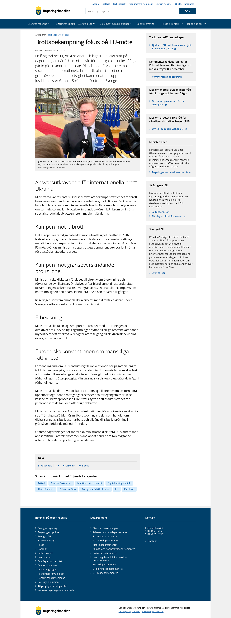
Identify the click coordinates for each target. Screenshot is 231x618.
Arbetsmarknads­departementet (110, 532)
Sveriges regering (47, 528)
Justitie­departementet (105, 544)
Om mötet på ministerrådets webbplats (169, 102)
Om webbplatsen (47, 565)
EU (116, 489)
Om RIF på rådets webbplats (169, 129)
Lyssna (95, 3)
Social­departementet (104, 564)
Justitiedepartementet (58, 34)
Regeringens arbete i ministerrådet (171, 172)
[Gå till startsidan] (52, 10)
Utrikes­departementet (105, 572)
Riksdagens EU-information (169, 216)
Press (41, 544)
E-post (85, 465)
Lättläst (106, 3)
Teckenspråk (119, 3)
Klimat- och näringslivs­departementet (114, 549)
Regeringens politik (48, 532)
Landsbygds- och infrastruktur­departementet (110, 559)
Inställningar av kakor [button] (153, 611)
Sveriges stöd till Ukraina (95, 489)
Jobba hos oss (45, 553)
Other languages (184, 3)
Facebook (46, 465)
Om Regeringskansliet (50, 561)
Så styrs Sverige (46, 540)
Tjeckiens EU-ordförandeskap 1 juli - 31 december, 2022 (172, 47)
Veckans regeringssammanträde (56, 590)
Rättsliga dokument (49, 582)
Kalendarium (45, 557)
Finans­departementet (105, 536)
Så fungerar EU (160, 212)
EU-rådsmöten (68, 489)
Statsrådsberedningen (105, 528)
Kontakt (42, 549)
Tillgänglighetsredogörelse (52, 586)
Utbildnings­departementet (108, 568)
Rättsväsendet (46, 489)
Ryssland (129, 489)
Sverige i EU (158, 273)
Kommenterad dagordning (167, 76)
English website (163, 3)
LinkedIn (70, 465)
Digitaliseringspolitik (119, 483)
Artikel (41, 483)
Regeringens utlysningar (51, 577)
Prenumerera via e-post (141, 3)
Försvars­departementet (106, 540)
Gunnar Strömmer (61, 483)
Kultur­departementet (105, 553)
